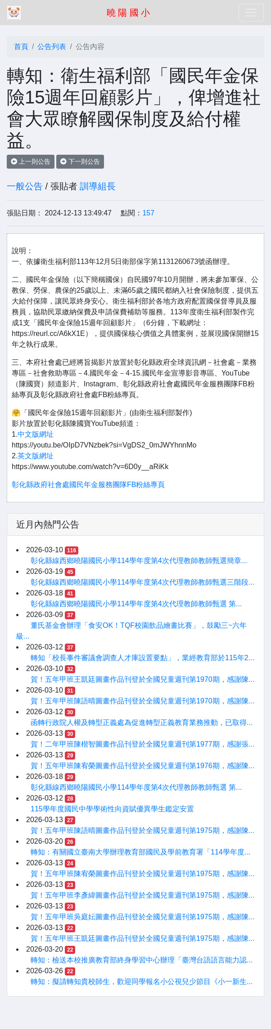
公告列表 (51, 46)
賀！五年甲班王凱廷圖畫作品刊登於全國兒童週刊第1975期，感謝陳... (142, 938)
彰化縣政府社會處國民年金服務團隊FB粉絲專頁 (88, 484)
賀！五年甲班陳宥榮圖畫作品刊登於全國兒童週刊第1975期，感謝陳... (142, 873)
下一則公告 (80, 161)
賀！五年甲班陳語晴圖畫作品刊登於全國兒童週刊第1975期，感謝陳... (142, 830)
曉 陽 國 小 (128, 13)
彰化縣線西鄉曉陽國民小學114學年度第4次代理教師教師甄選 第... (136, 604)
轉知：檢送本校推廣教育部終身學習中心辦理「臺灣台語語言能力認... (142, 960)
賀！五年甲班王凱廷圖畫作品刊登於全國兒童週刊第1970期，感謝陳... (142, 679)
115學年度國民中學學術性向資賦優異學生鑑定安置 (112, 809)
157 (148, 213)
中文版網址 (36, 434)
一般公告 (25, 186)
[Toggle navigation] (251, 13)
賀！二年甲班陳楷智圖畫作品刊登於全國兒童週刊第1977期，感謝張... (142, 744)
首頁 (21, 46)
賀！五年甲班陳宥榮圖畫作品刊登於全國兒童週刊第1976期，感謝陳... (142, 766)
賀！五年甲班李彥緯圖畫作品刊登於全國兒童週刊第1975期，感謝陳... (142, 895)
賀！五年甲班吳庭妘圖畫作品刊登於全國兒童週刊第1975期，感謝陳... (142, 917)
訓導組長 (98, 186)
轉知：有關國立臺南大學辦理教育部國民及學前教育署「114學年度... (140, 852)
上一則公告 (30, 161)
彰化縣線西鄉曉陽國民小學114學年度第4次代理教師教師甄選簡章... (139, 560)
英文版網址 (36, 456)
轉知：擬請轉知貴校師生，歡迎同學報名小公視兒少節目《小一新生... (142, 981)
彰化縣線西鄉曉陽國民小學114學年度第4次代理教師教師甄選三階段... (142, 582)
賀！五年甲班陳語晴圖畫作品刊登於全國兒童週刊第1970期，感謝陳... (142, 701)
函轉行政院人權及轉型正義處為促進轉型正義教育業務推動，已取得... (142, 722)
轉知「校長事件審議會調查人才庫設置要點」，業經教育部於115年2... (142, 658)
